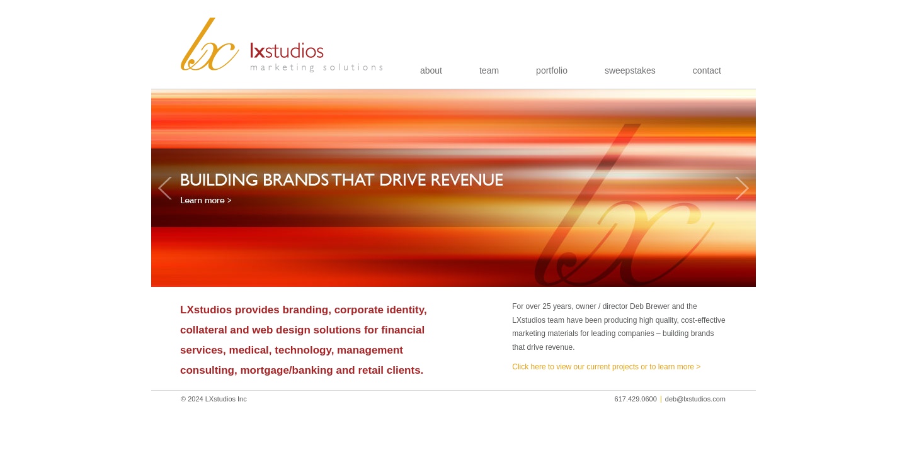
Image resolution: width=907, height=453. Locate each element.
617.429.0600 (636, 399)
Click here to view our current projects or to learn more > (606, 366)
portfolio (552, 70)
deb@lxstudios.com (695, 399)
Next (742, 188)
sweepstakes (630, 70)
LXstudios (282, 45)
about (431, 70)
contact (707, 70)
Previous (165, 188)
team (489, 70)
